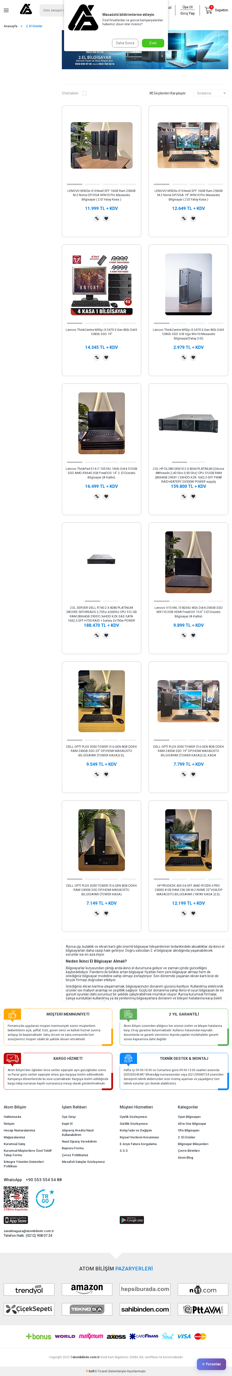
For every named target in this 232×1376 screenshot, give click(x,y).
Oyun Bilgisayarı (189, 1117)
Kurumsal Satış (14, 1144)
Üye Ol (188, 7)
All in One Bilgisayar (192, 1124)
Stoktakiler (74, 93)
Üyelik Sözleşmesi (133, 1117)
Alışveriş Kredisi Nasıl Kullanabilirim (77, 1132)
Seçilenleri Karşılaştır (167, 93)
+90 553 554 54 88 (44, 1179)
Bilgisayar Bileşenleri (193, 1144)
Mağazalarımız (14, 1137)
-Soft (90, 1371)
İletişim (9, 1124)
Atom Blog (185, 1157)
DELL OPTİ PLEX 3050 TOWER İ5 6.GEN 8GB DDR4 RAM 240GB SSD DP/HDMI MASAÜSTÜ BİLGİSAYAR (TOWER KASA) (101, 890)
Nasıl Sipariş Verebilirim (79, 1141)
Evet (153, 43)
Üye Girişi (69, 1117)
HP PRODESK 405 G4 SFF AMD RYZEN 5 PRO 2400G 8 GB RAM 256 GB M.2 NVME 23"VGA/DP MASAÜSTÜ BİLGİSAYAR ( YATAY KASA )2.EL (188, 890)
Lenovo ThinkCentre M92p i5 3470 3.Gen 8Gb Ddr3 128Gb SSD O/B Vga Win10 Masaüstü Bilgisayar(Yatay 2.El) (188, 334)
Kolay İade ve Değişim (136, 1130)
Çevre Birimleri (189, 1150)
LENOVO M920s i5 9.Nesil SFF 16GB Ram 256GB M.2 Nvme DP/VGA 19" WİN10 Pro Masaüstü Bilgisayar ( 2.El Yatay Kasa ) (189, 195)
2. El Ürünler (186, 1137)
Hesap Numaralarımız (19, 1130)
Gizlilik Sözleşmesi (134, 1124)
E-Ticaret (101, 1371)
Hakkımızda (12, 1117)
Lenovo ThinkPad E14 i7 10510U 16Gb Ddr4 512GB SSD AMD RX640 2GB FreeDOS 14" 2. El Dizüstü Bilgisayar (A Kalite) (101, 473)
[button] (74, 184)
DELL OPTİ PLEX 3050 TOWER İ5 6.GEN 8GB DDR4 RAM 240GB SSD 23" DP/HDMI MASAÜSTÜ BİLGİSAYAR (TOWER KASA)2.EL (101, 751)
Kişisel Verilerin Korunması (139, 1137)
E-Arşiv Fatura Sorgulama (138, 1144)
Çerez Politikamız (75, 1155)
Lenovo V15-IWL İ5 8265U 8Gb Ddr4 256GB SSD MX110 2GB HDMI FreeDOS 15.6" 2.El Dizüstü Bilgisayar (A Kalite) (189, 612)
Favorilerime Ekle (106, 218)
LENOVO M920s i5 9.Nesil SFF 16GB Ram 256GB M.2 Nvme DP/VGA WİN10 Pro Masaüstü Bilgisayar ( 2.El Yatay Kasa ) (102, 195)
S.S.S (124, 1150)
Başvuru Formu (73, 1148)
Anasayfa (10, 26)
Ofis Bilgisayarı (188, 1130)
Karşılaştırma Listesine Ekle (96, 218)
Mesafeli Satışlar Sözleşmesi (83, 1162)
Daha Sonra (125, 43)
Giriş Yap (187, 13)
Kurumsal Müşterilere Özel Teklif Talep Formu (28, 1153)
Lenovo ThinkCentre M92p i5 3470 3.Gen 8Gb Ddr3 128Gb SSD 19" (101, 332)
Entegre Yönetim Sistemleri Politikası (24, 1164)
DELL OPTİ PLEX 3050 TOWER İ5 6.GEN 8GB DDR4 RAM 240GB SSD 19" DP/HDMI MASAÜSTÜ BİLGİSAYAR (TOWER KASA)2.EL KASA (188, 751)
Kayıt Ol (67, 1124)
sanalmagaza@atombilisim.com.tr (29, 1231)
